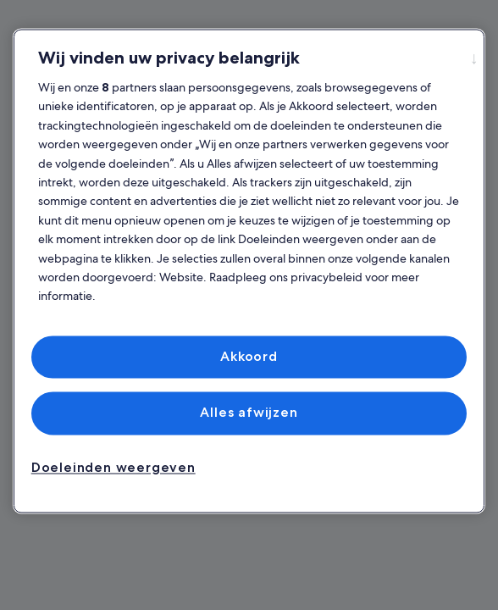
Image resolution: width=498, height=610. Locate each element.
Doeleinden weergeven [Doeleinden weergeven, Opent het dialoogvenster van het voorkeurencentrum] (113, 467)
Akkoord (249, 356)
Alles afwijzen (248, 413)
